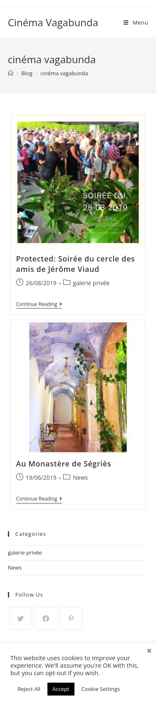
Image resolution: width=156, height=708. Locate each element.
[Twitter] (20, 618)
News (80, 477)
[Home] (10, 73)
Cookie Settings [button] (101, 689)
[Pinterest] (71, 618)
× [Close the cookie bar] (149, 650)
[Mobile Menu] (136, 22)
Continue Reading (39, 304)
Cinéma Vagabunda (53, 22)
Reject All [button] (28, 689)
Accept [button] (60, 689)
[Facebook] (46, 618)
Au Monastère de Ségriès (63, 464)
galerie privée (91, 283)
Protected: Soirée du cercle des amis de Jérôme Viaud (75, 264)
